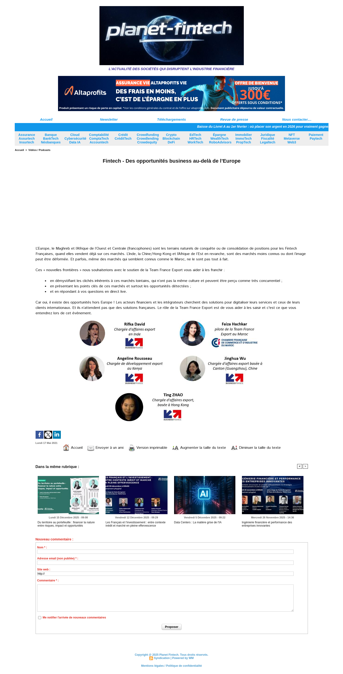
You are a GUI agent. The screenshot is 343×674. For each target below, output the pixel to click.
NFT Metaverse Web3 (292, 138)
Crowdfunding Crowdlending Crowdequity (148, 138)
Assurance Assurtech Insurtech (26, 138)
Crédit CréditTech (123, 136)
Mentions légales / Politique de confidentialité (171, 665)
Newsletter (109, 119)
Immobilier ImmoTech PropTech (243, 138)
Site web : (43, 569)
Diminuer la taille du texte (256, 447)
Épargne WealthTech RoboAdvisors (220, 138)
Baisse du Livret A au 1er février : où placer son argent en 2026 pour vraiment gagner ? (267, 126)
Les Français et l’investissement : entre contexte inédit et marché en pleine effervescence (135, 524)
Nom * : (42, 547)
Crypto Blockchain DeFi (171, 138)
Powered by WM (183, 658)
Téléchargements (171, 119)
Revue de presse (234, 119)
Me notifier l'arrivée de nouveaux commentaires (74, 617)
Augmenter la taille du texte (199, 447)
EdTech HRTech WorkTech (195, 138)
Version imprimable (147, 447)
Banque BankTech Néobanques (51, 138)
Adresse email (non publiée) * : (57, 558)
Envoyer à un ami (105, 447)
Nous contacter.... (296, 119)
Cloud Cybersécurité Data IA (75, 138)
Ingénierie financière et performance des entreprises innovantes (267, 524)
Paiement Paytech (316, 136)
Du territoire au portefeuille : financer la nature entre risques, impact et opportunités (66, 524)
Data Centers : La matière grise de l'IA (198, 522)
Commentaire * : (48, 580)
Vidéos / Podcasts (39, 150)
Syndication (162, 658)
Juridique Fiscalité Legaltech (267, 138)
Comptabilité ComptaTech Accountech (99, 138)
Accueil (46, 119)
